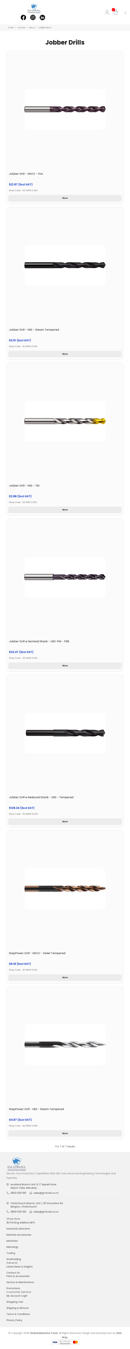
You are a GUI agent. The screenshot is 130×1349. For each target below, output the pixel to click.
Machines (12, 1241)
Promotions (13, 1288)
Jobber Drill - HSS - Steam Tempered (34, 330)
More (65, 198)
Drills (32, 27)
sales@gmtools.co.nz (46, 1193)
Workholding (13, 1259)
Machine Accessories (18, 1234)
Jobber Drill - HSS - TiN (24, 486)
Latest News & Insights (19, 1266)
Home (11, 27)
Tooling (21, 27)
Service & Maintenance (20, 1282)
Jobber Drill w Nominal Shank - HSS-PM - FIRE (39, 641)
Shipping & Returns (17, 1308)
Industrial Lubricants (18, 1228)
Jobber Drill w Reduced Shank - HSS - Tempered (41, 797)
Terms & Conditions (18, 1314)
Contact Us (13, 1272)
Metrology (12, 1247)
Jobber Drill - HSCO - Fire (26, 174)
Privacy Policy (14, 1320)
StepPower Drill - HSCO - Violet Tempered (37, 953)
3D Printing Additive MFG (20, 1222)
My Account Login (16, 1295)
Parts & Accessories (18, 1276)
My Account (108, 12)
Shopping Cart (14, 1302)
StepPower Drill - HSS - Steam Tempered (36, 1109)
